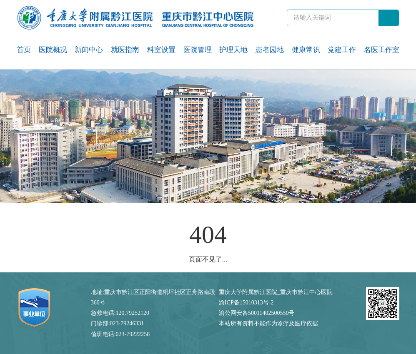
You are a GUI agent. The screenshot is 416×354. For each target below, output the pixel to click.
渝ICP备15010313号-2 (246, 302)
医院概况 (53, 50)
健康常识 (306, 50)
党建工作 (342, 50)
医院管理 (197, 50)
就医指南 (125, 50)
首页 (24, 50)
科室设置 (161, 50)
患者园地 (270, 50)
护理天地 (233, 50)
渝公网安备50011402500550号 (256, 313)
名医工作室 (381, 50)
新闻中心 (89, 50)
